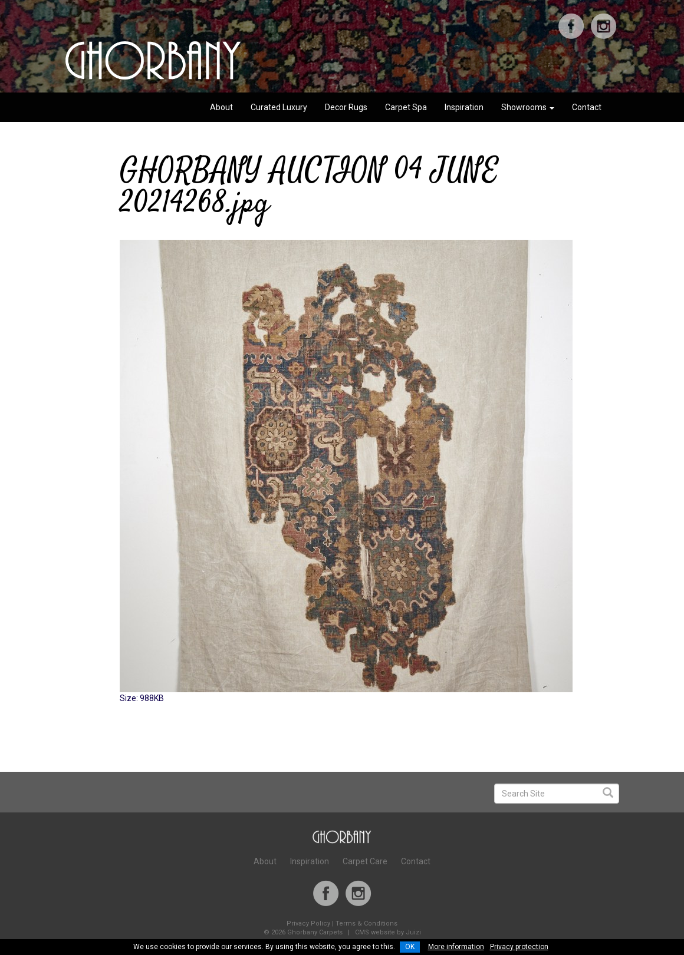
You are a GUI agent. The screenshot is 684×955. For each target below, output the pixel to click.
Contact (586, 107)
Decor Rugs (346, 107)
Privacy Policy (308, 923)
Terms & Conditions (366, 923)
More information (456, 947)
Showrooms (527, 107)
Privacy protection (519, 947)
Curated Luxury (279, 107)
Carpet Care (365, 861)
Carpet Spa (406, 107)
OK (410, 947)
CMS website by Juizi (388, 932)
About (221, 107)
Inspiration (464, 107)
